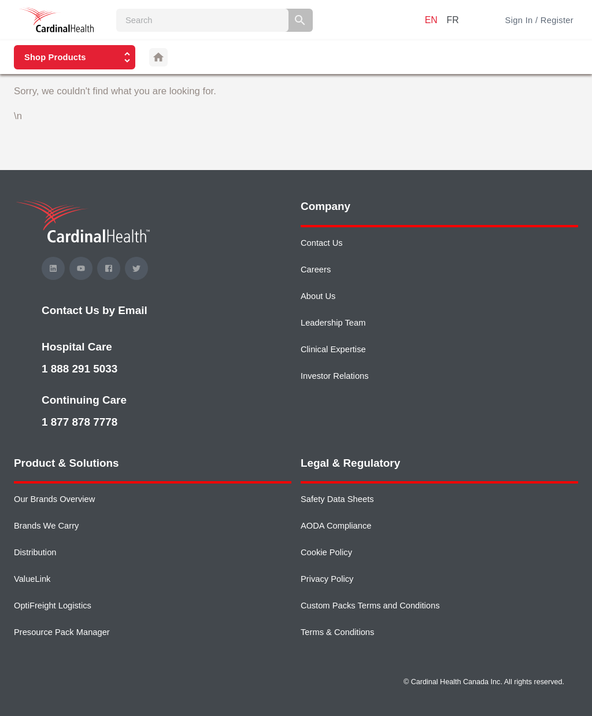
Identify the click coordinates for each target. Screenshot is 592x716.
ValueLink (32, 579)
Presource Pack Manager (62, 632)
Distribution (35, 552)
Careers (316, 269)
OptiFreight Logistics (52, 605)
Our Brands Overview (54, 499)
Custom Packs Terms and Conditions (370, 605)
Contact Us (322, 243)
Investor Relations (335, 376)
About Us (318, 296)
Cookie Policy (326, 552)
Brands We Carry (46, 525)
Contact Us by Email (94, 310)
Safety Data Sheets (337, 499)
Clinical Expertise (333, 349)
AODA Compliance (336, 525)
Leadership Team (333, 322)
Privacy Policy (327, 579)
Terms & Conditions (337, 632)
